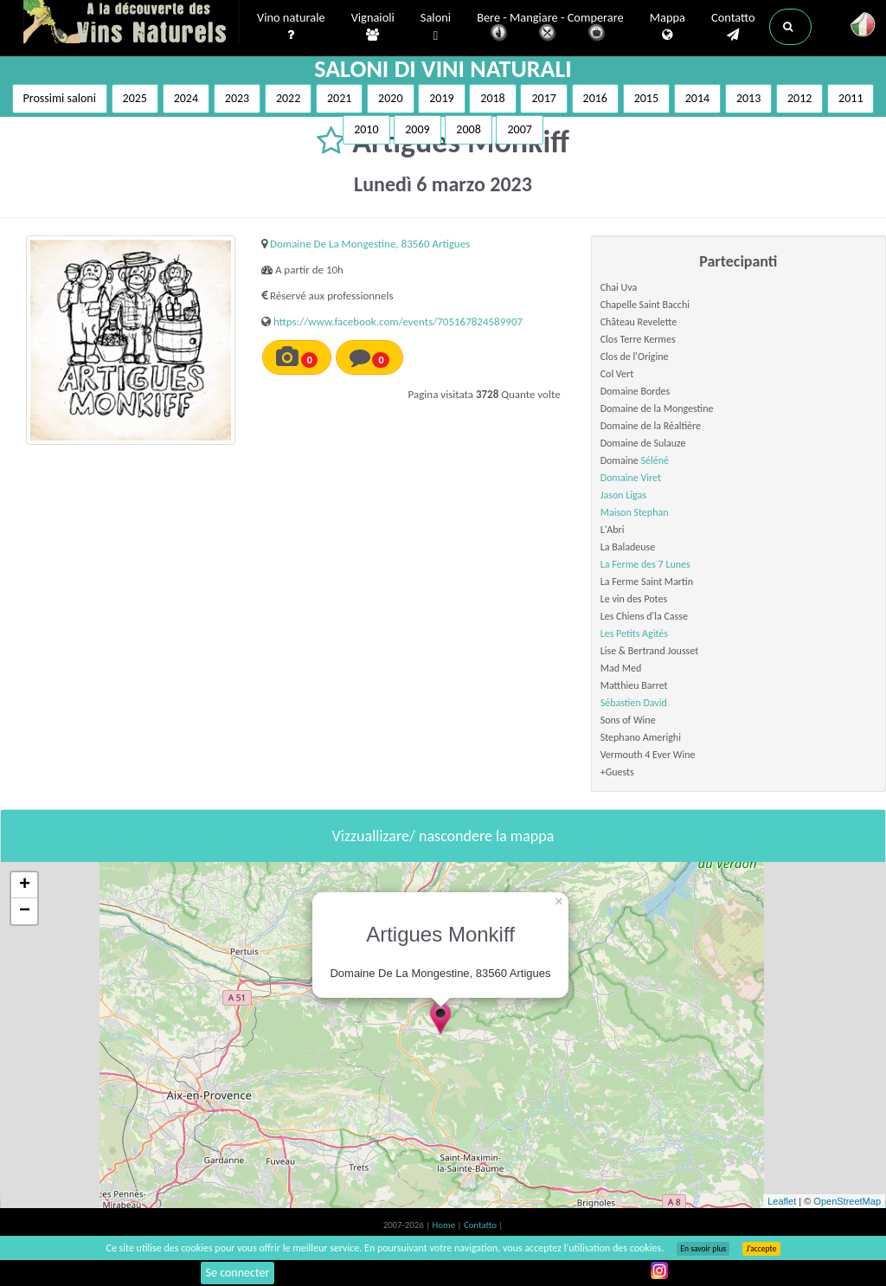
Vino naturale (291, 26)
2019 (441, 98)
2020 (390, 98)
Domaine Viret (630, 478)
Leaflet (781, 1201)
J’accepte (761, 1249)
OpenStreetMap (847, 1201)
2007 (519, 129)
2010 (366, 129)
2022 (288, 98)
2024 (186, 98)
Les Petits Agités (634, 633)
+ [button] (24, 885)
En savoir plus (703, 1249)
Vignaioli (373, 26)
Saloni (436, 27)
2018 (492, 98)
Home (445, 1225)
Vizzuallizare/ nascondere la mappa (443, 836)
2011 (850, 98)
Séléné (654, 460)
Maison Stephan (634, 512)
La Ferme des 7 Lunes (645, 564)
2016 (595, 98)
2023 (237, 98)
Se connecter (238, 1272)
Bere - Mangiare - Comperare (550, 28)
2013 (748, 98)
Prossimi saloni (59, 98)
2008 (468, 129)
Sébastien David (633, 703)
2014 (697, 98)
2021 (339, 98)
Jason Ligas (623, 495)
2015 (646, 98)
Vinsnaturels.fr (131, 23)
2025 (135, 98)
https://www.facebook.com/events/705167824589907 (398, 321)
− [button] (24, 911)
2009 (417, 129)
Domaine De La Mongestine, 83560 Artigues (370, 243)
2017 (543, 98)
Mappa (667, 26)
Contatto (733, 26)
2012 (799, 98)
